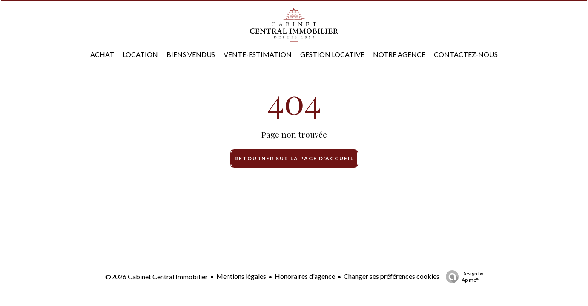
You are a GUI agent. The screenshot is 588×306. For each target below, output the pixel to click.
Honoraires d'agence (305, 276)
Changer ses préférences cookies (391, 276)
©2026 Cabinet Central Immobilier (156, 276)
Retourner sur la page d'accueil (294, 158)
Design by (462, 276)
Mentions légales (241, 276)
